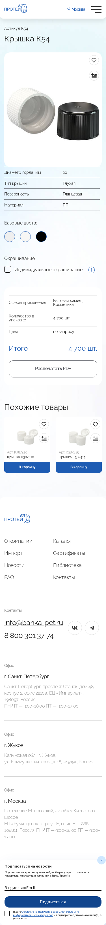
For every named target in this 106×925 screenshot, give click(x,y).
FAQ (9, 577)
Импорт (13, 553)
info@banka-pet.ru (33, 622)
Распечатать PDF (53, 368)
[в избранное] (94, 60)
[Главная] (17, 519)
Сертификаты (69, 553)
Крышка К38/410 (20, 457)
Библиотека (67, 565)
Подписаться (53, 902)
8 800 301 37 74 (28, 635)
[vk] (75, 628)
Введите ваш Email (20, 888)
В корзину (27, 467)
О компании (18, 541)
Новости (14, 565)
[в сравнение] (94, 76)
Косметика (63, 304)
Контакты (64, 577)
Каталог (62, 541)
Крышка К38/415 (72, 457)
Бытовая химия (67, 300)
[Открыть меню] (96, 9)
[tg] (92, 628)
